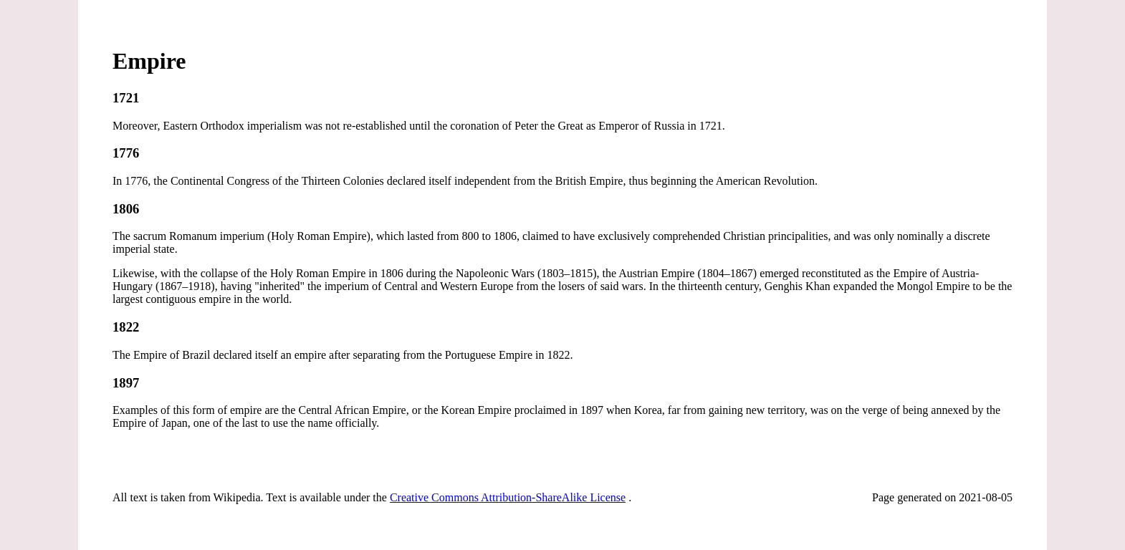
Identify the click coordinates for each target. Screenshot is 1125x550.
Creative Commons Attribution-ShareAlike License (508, 497)
